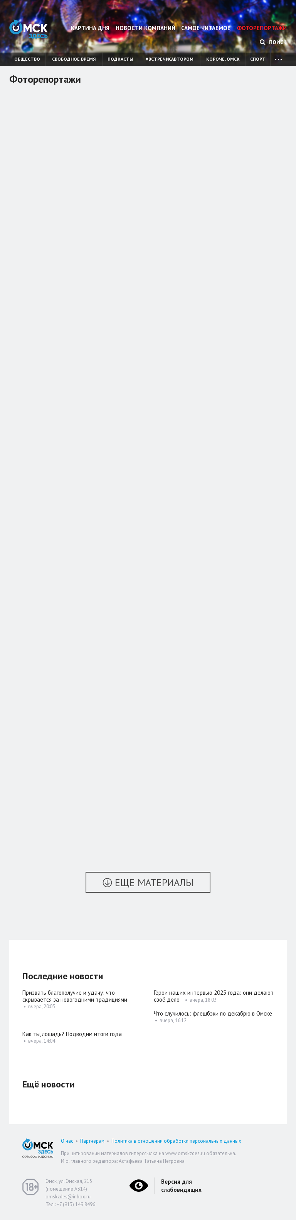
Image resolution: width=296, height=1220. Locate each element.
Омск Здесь (28, 29)
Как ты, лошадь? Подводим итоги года (72, 1034)
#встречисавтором (169, 59)
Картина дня (90, 28)
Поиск (273, 42)
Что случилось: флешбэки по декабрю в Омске (213, 1013)
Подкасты (120, 59)
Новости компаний (145, 28)
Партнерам (92, 1141)
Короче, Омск (223, 59)
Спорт (258, 59)
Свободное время (74, 59)
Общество (27, 59)
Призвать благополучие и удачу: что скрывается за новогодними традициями (74, 996)
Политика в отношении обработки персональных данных (176, 1141)
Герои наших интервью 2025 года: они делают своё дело (214, 996)
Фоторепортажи (262, 28)
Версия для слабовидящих (181, 1185)
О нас (67, 1141)
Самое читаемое (205, 28)
